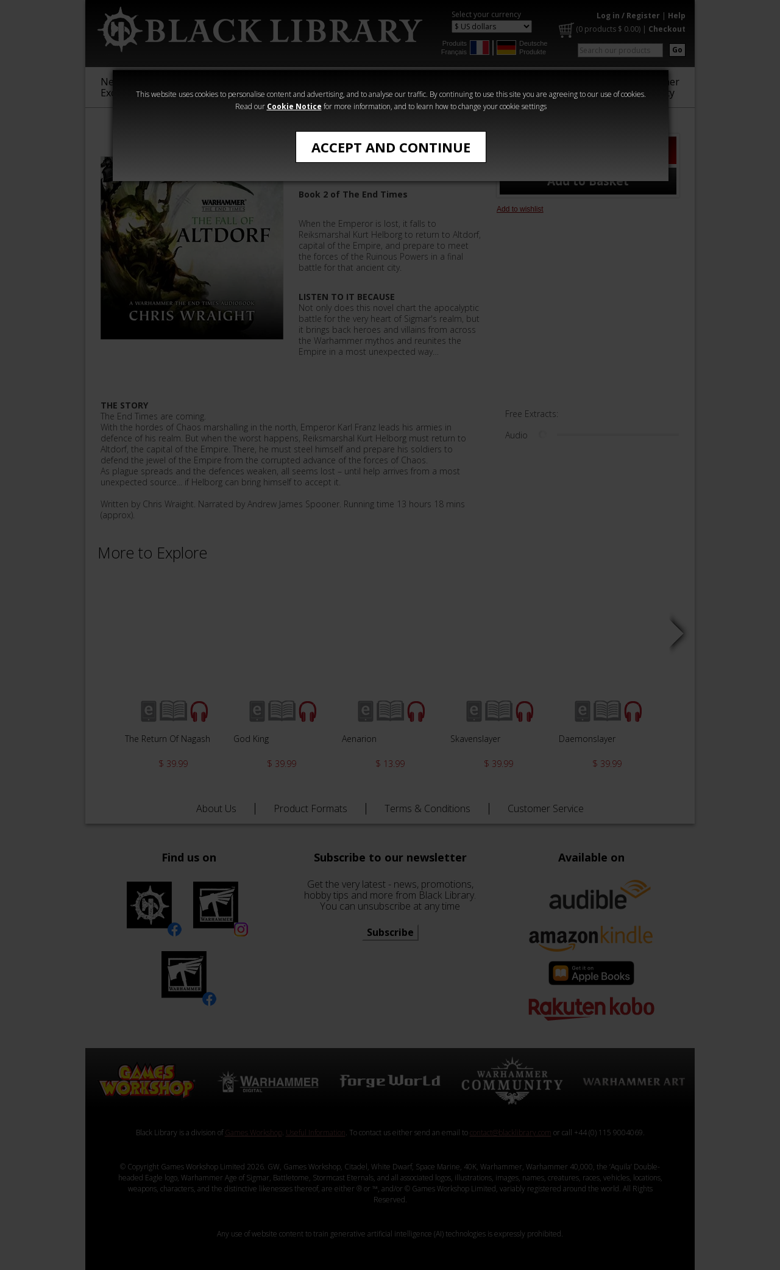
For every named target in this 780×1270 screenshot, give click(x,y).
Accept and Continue (390, 147)
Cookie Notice (294, 106)
